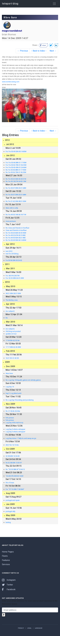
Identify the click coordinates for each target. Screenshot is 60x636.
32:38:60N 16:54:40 (12, 456)
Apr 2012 (10, 244)
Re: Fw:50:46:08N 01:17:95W (16, 170)
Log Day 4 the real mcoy (14, 423)
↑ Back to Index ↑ (38, 51)
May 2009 (10, 515)
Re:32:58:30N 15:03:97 (14, 463)
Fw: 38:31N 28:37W (12, 276)
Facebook (8, 589)
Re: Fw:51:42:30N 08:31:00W (16, 201)
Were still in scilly (12, 208)
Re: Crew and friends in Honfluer (17, 228)
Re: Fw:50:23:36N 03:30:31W (16, 179)
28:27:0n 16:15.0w (12, 445)
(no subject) (10, 311)
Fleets (5, 556)
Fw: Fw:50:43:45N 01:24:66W (16, 167)
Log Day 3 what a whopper (15, 429)
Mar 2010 (10, 322)
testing (8, 522)
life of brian (10, 483)
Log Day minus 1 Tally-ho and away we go (21, 438)
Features (6, 560)
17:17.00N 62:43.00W (13, 347)
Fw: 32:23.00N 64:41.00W (15, 278)
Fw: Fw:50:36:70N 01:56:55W (16, 165)
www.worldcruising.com (10, 82)
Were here (9, 373)
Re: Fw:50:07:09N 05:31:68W (16, 188)
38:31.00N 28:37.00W (13, 293)
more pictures (11, 221)
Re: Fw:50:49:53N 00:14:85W (16, 240)
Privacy (21, 628)
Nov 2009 (10, 404)
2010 (7, 282)
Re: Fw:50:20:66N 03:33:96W (16, 233)
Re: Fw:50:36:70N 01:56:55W (16, 172)
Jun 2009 (10, 504)
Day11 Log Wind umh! (13, 393)
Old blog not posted (13, 331)
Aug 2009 (10, 493)
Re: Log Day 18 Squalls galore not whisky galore (23, 380)
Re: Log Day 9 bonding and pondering (20, 400)
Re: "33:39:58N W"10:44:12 (15, 469)
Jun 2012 (10, 155)
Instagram (9, 580)
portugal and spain (13, 500)
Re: (7, 318)
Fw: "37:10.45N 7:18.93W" (15, 489)
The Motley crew (12, 300)
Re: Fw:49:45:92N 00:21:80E (16, 238)
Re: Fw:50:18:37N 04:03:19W (16, 181)
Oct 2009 (10, 449)
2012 (7, 140)
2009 (7, 362)
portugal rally (10, 511)
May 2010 (10, 286)
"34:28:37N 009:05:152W (14, 476)
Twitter (7, 584)
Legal (29, 628)
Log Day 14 (10, 387)
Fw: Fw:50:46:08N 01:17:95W (16, 163)
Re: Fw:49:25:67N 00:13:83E (16, 235)
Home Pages (8, 552)
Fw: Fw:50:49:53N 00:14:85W (16, 151)
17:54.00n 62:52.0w (13, 340)
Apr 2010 (10, 304)
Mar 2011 (10, 268)
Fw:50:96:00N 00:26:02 (14, 260)
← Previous (22, 51)
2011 (7, 264)
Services (6, 564)
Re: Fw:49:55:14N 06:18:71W (16, 215)
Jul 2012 (10, 144)
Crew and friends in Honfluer (16, 230)
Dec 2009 (10, 366)
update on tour (11, 334)
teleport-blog (10, 3)
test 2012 (9, 251)
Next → (53, 51)
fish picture (10, 418)
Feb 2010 (10, 351)
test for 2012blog (12, 254)
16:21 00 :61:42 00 (12, 358)
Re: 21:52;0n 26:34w (13, 411)
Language (38, 628)
